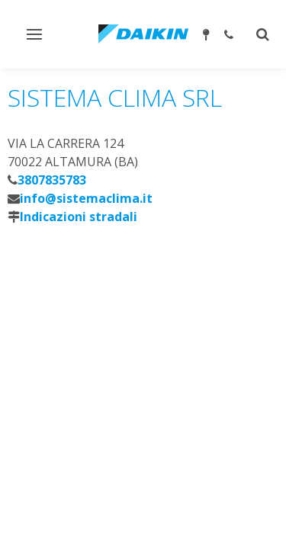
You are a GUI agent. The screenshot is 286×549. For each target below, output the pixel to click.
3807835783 (52, 180)
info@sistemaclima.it (86, 198)
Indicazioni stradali (78, 216)
